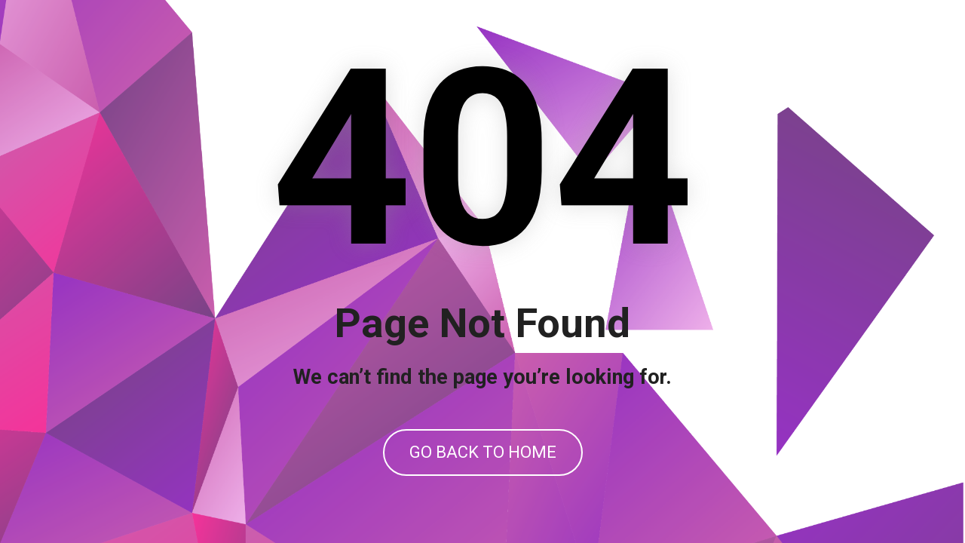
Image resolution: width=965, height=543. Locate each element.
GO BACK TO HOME (482, 452)
